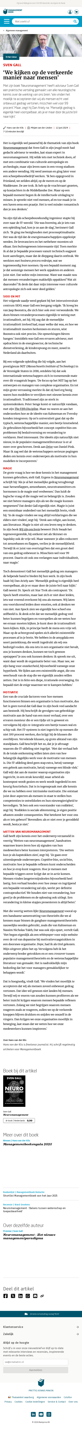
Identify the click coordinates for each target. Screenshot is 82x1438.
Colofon (68, 1397)
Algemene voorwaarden (49, 1397)
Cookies (19, 1401)
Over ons (73, 1401)
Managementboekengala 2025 (27, 1144)
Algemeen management (17, 30)
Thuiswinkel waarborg (21, 1397)
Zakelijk (41, 1334)
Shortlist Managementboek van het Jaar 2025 (30, 1195)
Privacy (8, 1401)
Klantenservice (41, 1327)
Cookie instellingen (35, 1401)
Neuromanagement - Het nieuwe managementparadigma (29, 1236)
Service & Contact (57, 1401)
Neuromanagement (15, 1114)
